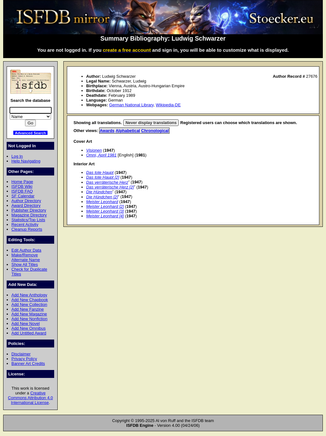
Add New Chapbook (29, 299)
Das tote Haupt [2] (102, 177)
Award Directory (26, 205)
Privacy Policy (24, 358)
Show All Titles (24, 264)
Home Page (22, 181)
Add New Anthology (29, 295)
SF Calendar (23, 196)
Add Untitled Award (28, 333)
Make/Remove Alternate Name (25, 257)
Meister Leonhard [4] (105, 216)
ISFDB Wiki (21, 186)
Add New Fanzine (27, 309)
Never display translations (150, 122)
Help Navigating (25, 161)
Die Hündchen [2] (102, 197)
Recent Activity (24, 224)
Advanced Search (30, 133)
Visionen (94, 150)
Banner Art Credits (28, 363)
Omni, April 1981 (101, 155)
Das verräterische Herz (107, 182)
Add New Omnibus (28, 328)
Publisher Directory (28, 210)
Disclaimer (20, 354)
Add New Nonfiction (29, 318)
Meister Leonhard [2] (105, 206)
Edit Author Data (26, 250)
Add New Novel (25, 323)
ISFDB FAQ (22, 191)
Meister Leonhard (102, 201)
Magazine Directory (29, 215)
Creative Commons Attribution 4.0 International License (30, 398)
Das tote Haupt (99, 172)
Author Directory (26, 200)
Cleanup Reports (26, 229)
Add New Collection (29, 304)
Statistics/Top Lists (28, 219)
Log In (17, 156)
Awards (107, 130)
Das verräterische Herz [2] (110, 187)
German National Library (131, 104)
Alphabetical (128, 130)
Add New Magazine (29, 314)
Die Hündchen (99, 191)
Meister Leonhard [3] (105, 211)
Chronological (155, 130)
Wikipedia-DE (168, 104)
